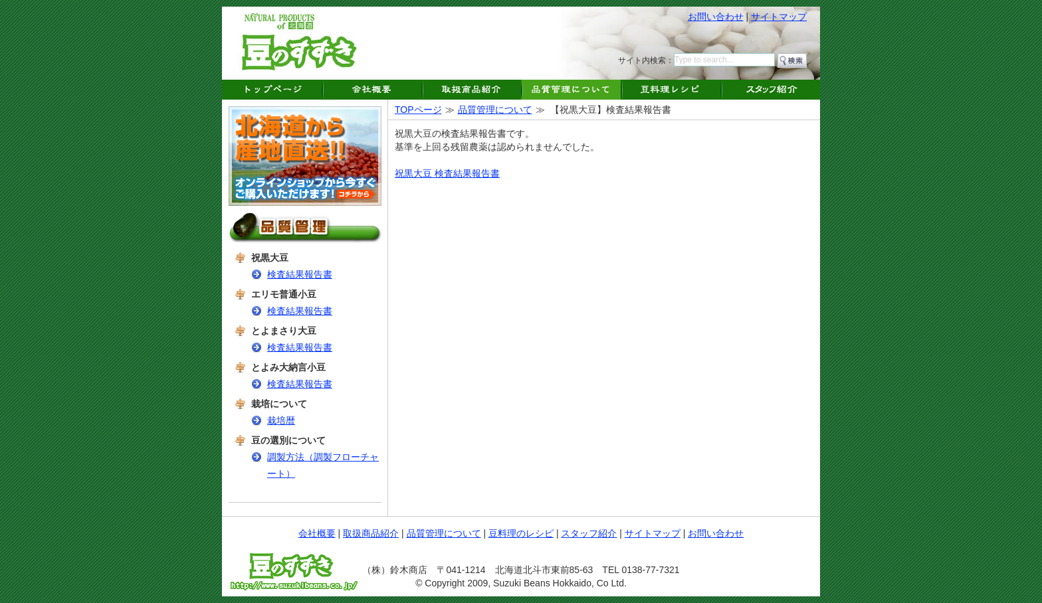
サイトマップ (779, 16)
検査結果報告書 (299, 274)
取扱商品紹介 (371, 533)
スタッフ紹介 (589, 533)
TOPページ (418, 109)
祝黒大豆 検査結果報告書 (447, 173)
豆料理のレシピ (521, 533)
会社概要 (317, 533)
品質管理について (495, 109)
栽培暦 (281, 420)
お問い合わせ (716, 16)
